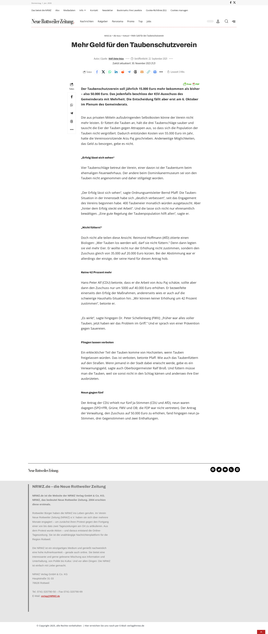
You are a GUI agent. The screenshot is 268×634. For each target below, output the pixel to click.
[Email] (143, 72)
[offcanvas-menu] (234, 21)
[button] (218, 21)
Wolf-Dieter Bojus (116, 58)
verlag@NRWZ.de (51, 596)
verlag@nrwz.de (135, 626)
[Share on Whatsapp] (107, 72)
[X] (234, 2)
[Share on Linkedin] (114, 72)
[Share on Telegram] (129, 72)
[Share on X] (99, 72)
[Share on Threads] (136, 72)
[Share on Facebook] (92, 72)
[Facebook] (230, 2)
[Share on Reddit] (121, 72)
